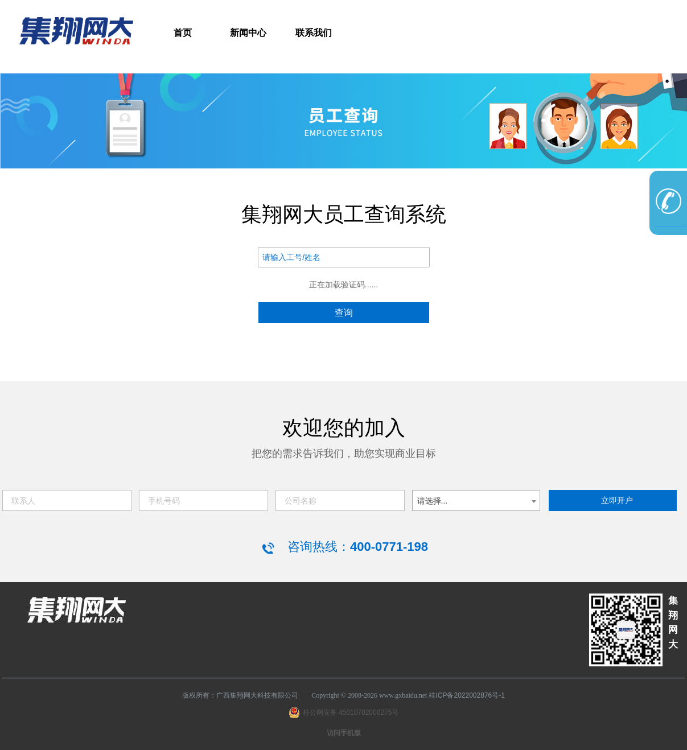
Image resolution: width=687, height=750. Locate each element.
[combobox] (476, 500)
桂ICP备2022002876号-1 (466, 695)
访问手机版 (344, 733)
